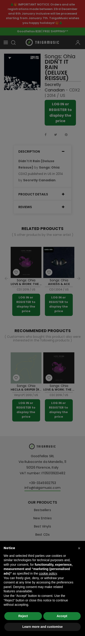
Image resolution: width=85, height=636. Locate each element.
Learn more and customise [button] (42, 626)
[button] (79, 548)
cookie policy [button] (48, 573)
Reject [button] (23, 616)
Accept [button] (62, 616)
